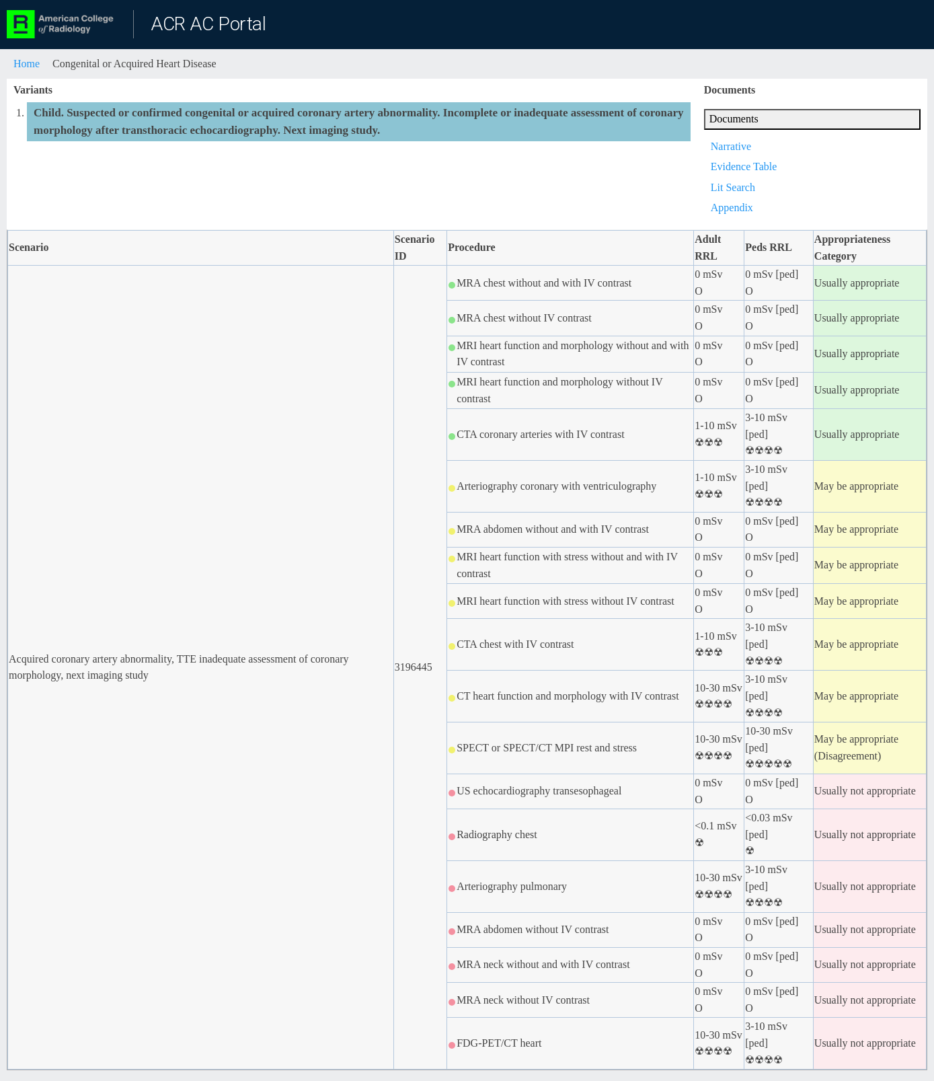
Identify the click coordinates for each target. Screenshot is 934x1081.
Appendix (732, 207)
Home (26, 63)
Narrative (731, 146)
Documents (733, 118)
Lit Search (733, 187)
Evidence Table (744, 166)
